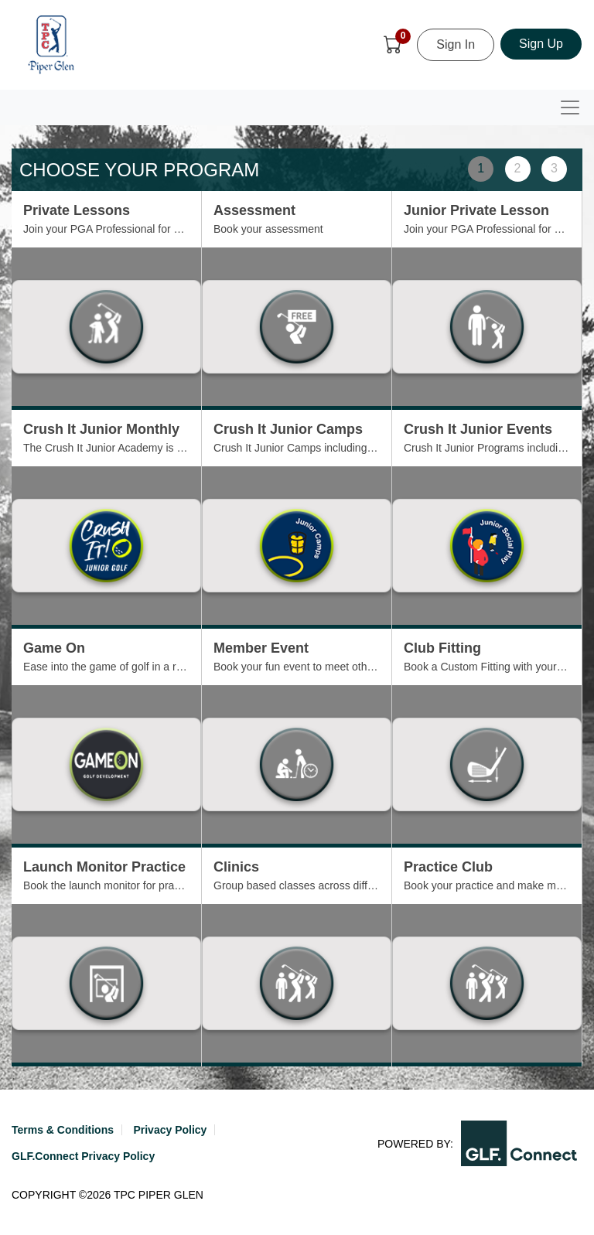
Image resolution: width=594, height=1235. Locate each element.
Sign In (455, 44)
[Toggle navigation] (570, 107)
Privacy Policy (170, 1130)
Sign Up (541, 43)
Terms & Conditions (63, 1130)
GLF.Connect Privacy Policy (83, 1156)
